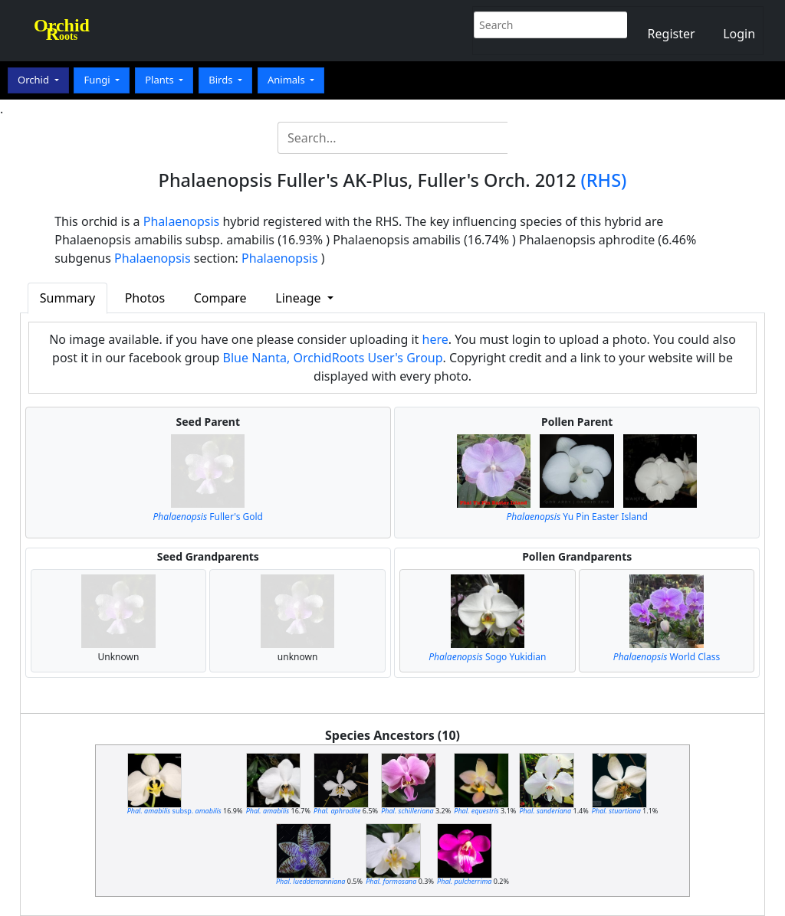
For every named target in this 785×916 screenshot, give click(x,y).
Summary (67, 298)
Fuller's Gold (208, 516)
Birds (222, 80)
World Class (666, 656)
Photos (145, 298)
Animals (287, 80)
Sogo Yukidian (487, 656)
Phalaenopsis (181, 221)
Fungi (98, 80)
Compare (220, 298)
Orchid (34, 80)
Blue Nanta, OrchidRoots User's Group (333, 357)
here (435, 339)
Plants (160, 80)
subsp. (174, 811)
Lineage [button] (299, 298)
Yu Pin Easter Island (577, 516)
